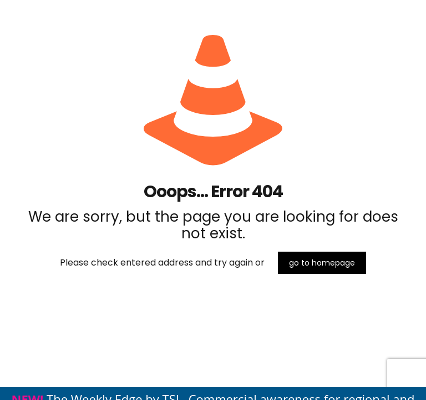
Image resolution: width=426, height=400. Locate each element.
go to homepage (322, 262)
